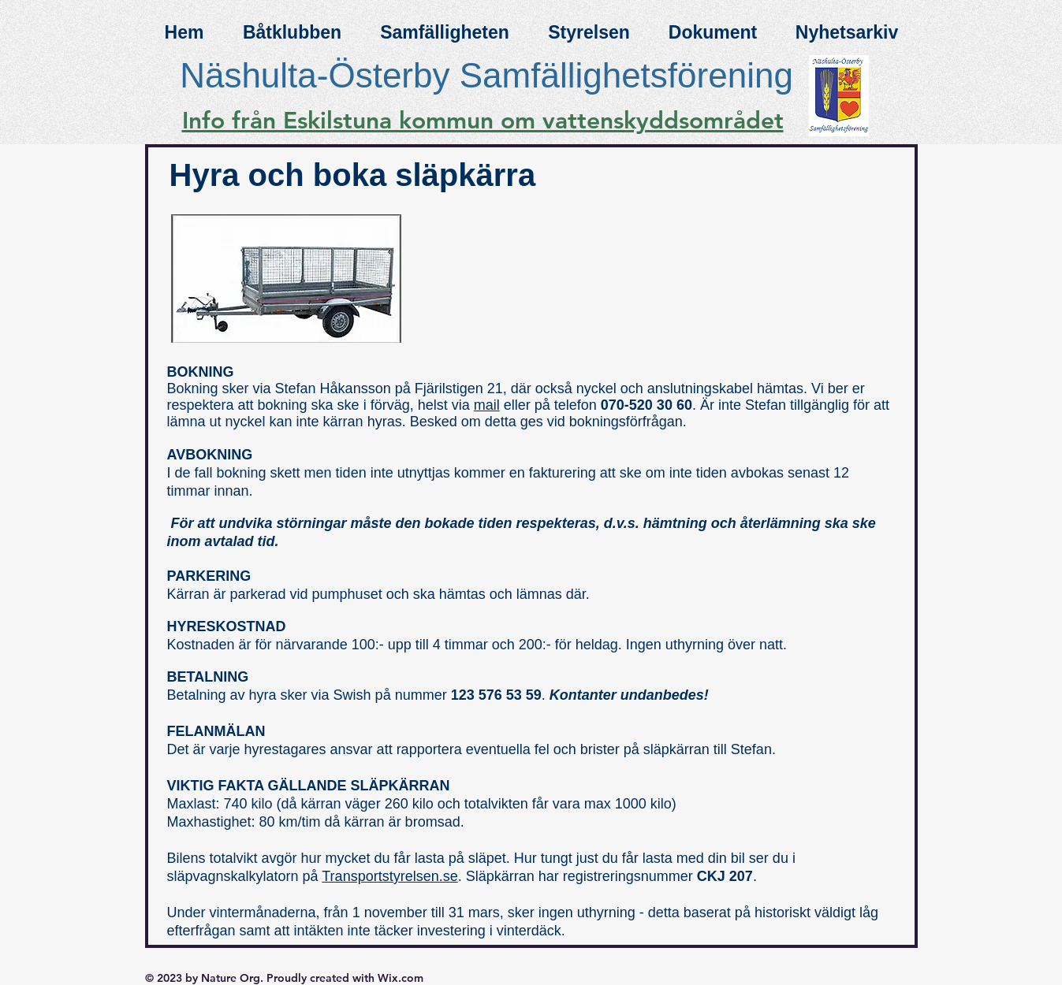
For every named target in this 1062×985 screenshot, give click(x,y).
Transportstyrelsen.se (389, 876)
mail (487, 405)
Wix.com (400, 978)
